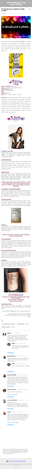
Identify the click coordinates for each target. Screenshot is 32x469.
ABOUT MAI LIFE (11, 389)
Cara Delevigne (20, 324)
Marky (13, 343)
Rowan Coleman (6, 327)
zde (29, 311)
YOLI (18, 311)
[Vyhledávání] (30, 3)
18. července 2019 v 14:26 (22, 375)
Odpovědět (10, 352)
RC (27, 324)
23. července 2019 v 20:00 (16, 412)
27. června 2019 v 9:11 (16, 333)
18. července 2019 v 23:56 (22, 389)
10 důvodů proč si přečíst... (8, 324)
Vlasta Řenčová (11, 356)
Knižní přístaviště (11, 375)
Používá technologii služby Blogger (16, 461)
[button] (30, 9)
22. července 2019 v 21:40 (23, 400)
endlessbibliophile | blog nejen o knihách (16, 3)
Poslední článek (15, 422)
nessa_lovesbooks (12, 400)
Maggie (9, 333)
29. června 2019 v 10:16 (21, 343)
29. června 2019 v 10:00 (21, 356)
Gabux (9, 412)
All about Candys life (12, 394)
